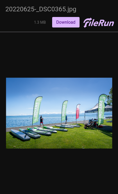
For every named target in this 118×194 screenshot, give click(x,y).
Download (65, 22)
